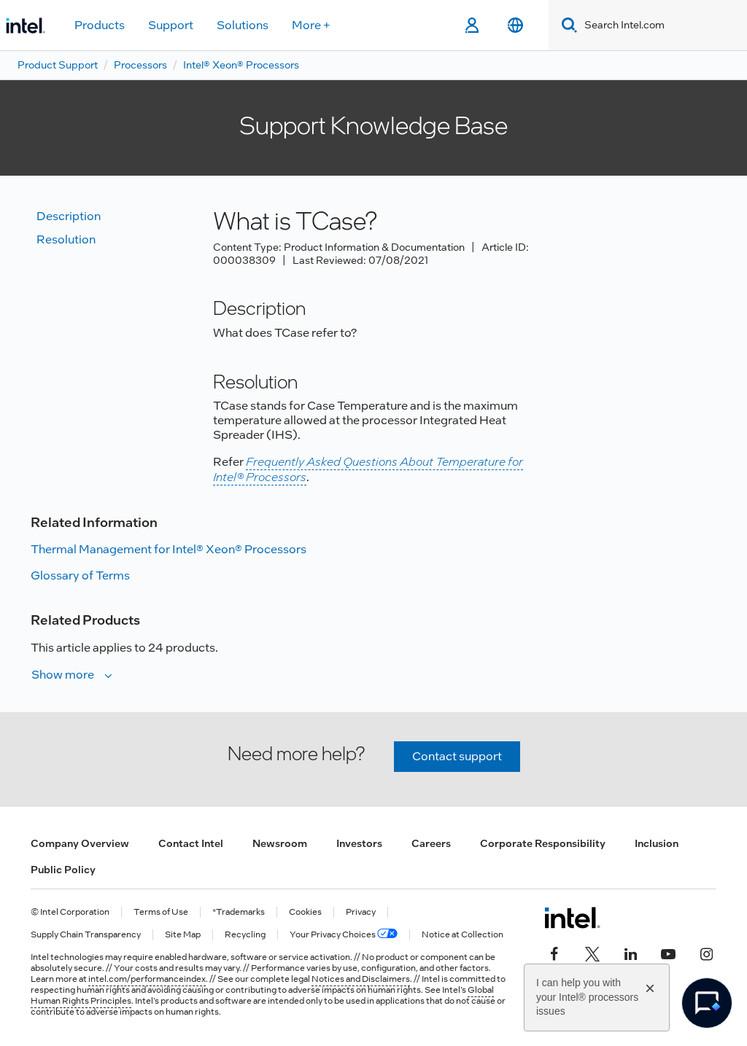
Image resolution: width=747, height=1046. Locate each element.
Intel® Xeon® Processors (241, 64)
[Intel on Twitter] (592, 952)
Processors (140, 64)
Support (170, 25)
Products (99, 25)
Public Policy (63, 869)
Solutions (242, 25)
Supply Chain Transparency (86, 934)
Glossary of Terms (80, 575)
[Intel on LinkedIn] (630, 952)
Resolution (66, 239)
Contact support (457, 756)
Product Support (58, 64)
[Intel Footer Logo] (572, 918)
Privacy (361, 912)
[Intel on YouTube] (668, 952)
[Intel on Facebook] (554, 952)
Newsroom (279, 843)
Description (68, 216)
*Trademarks (238, 912)
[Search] (566, 25)
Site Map (183, 934)
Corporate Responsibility (542, 843)
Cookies (305, 912)
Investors (359, 843)
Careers (431, 843)
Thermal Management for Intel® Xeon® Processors (168, 549)
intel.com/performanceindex (147, 979)
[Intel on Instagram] (706, 952)
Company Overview (80, 843)
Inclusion (656, 843)
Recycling (245, 934)
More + (311, 25)
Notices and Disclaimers (360, 979)
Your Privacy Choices (344, 934)
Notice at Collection (462, 934)
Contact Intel (190, 843)
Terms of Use (160, 912)
